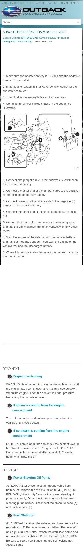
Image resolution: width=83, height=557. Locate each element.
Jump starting (24, 41)
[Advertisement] (41, 58)
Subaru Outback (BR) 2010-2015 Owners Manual (29, 37)
